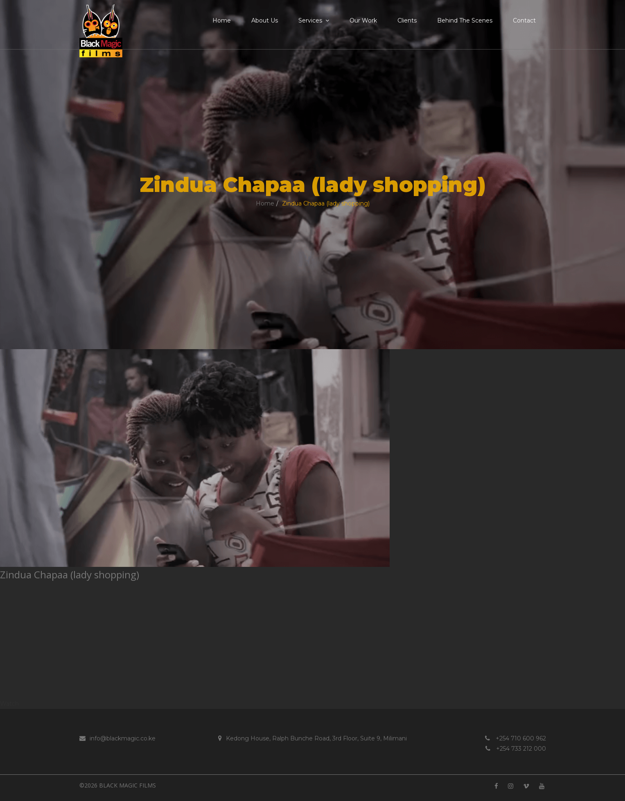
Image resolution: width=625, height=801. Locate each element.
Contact (524, 20)
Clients (407, 20)
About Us (264, 20)
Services (313, 20)
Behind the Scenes (464, 20)
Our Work (363, 20)
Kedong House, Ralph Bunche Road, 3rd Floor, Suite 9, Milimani (312, 738)
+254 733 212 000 (515, 748)
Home (221, 20)
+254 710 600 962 (515, 738)
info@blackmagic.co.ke (117, 738)
